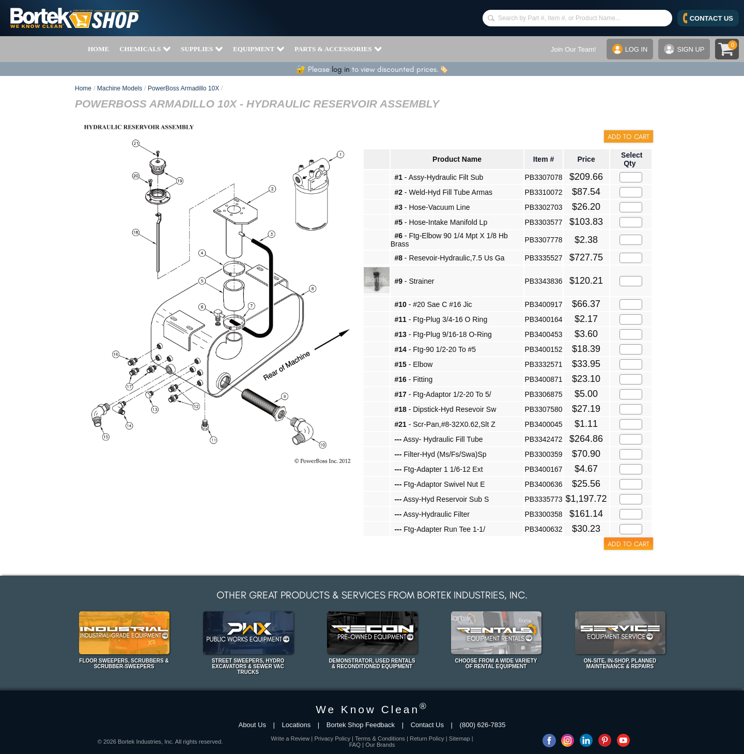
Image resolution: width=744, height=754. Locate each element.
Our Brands (380, 745)
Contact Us (427, 725)
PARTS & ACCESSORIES (338, 49)
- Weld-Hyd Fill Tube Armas (443, 192)
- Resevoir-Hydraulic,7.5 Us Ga (449, 258)
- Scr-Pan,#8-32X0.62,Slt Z (444, 424)
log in (341, 69)
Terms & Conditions (380, 738)
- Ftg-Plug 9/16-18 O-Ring (442, 334)
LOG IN (629, 49)
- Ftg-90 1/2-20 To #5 (435, 349)
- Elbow (413, 364)
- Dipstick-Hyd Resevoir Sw (445, 409)
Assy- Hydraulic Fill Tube (438, 439)
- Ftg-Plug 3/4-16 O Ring (440, 319)
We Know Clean (372, 709)
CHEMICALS (145, 49)
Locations (296, 725)
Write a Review (290, 738)
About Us (252, 725)
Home (83, 88)
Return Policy (427, 738)
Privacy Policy (332, 738)
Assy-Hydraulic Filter (431, 514)
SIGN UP (684, 49)
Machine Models (119, 88)
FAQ (355, 745)
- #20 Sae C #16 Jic (433, 304)
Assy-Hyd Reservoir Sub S (441, 499)
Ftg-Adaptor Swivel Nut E (439, 484)
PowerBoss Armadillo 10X (183, 88)
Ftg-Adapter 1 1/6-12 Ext (438, 469)
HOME (98, 49)
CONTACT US (708, 18)
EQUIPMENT (258, 49)
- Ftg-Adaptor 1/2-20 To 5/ (442, 394)
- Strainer (414, 281)
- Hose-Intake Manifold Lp (440, 222)
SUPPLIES (202, 49)
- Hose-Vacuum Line (432, 207)
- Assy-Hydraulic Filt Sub (438, 177)
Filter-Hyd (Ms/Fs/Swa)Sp (440, 454)
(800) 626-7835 (483, 725)
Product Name (457, 159)
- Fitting (413, 379)
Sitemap (459, 738)
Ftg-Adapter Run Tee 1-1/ (439, 529)
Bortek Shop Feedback (361, 725)
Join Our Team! (573, 49)
